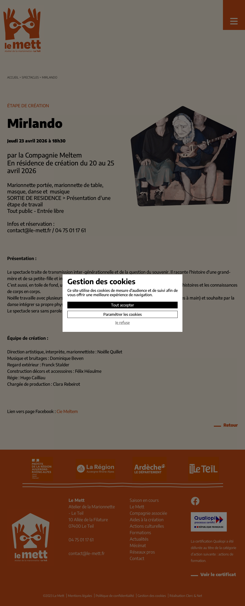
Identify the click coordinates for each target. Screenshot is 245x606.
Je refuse (122, 322)
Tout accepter (122, 305)
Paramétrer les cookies (122, 314)
